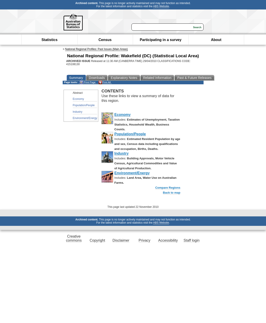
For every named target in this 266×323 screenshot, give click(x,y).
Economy (78, 99)
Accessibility (168, 240)
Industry (78, 111)
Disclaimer (120, 240)
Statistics (49, 40)
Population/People (84, 105)
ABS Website (161, 6)
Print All (105, 82)
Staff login (191, 240)
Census (105, 40)
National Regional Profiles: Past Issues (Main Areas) (96, 49)
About (216, 40)
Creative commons (74, 238)
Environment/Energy (85, 118)
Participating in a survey (160, 40)
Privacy (144, 240)
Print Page (88, 82)
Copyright (97, 240)
